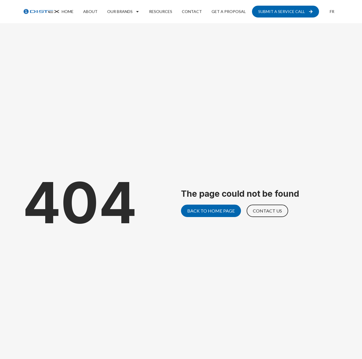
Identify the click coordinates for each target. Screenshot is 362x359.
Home (68, 11)
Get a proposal (229, 11)
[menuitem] (332, 11)
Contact (192, 11)
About (90, 11)
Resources (160, 11)
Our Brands (123, 11)
